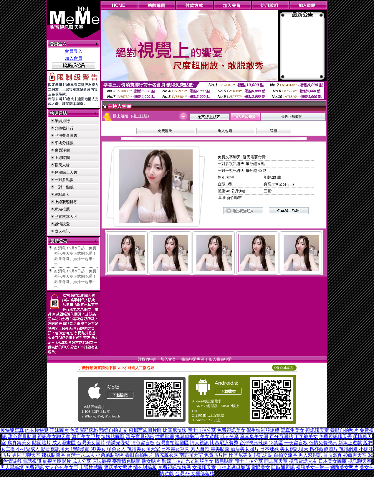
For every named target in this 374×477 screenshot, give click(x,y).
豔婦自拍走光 (113, 430)
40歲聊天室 (355, 455)
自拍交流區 (285, 455)
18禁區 (276, 442)
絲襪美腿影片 (57, 461)
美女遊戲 (209, 436)
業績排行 (62, 121)
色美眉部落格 (84, 430)
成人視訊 (62, 231)
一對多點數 (64, 179)
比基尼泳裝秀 (224, 442)
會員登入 (73, 51)
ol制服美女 (202, 461)
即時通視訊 (283, 467)
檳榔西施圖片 (324, 448)
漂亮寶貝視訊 (140, 436)
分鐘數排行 (64, 128)
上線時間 (62, 157)
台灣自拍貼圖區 (172, 442)
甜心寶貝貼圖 (22, 436)
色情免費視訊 (323, 442)
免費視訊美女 (231, 430)
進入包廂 (225, 131)
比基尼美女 (240, 455)
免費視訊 (34, 467)
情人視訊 (199, 442)
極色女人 (116, 448)
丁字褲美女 (306, 436)
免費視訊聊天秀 (335, 436)
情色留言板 (143, 442)
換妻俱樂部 (187, 436)
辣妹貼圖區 (113, 436)
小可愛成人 (28, 448)
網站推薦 (62, 209)
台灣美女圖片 (91, 442)
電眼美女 (260, 467)
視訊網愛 (348, 448)
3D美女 (98, 448)
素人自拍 (200, 448)
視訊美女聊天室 (53, 436)
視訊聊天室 (317, 430)
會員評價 (62, 150)
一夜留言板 (296, 442)
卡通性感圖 (91, 467)
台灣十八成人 (80, 455)
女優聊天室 (204, 467)
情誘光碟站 (118, 442)
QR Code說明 (284, 368)
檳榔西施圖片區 (145, 430)
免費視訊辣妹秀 (174, 467)
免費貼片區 (216, 455)
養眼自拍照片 (344, 430)
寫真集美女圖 (254, 436)
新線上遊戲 (350, 442)
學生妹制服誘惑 (262, 430)
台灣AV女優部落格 (194, 473)
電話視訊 (32, 461)
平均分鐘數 (64, 143)
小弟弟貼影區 (110, 455)
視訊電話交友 (303, 461)
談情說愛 (62, 224)
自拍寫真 (332, 455)
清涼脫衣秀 (166, 455)
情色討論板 (145, 467)
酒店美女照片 (86, 436)
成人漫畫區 (64, 442)
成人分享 (229, 436)
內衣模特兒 (37, 430)
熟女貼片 (151, 461)
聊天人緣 (62, 165)
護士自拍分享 (202, 430)
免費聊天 (165, 131)
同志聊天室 (276, 461)
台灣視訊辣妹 (253, 442)
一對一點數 (64, 187)
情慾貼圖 (224, 461)
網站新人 (62, 194)
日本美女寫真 (175, 448)
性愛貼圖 (164, 436)
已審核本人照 (65, 216)
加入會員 (73, 58)
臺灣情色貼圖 (126, 461)
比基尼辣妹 (174, 430)
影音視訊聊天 (55, 448)
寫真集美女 (292, 430)
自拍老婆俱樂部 (233, 467)
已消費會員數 (65, 135)
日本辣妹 (269, 448)
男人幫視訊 (310, 455)
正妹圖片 (59, 430)
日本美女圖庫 (332, 461)
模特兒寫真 (12, 430)
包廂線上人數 (65, 172)
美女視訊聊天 (294, 448)
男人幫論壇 (12, 467)
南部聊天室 (191, 455)
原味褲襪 (101, 461)
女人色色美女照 (61, 467)
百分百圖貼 (281, 436)
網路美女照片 (344, 467)
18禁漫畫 (79, 448)
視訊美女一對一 (312, 467)
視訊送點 (263, 455)
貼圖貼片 (41, 442)
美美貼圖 (220, 448)
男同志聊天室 (26, 455)
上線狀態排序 (65, 202)
